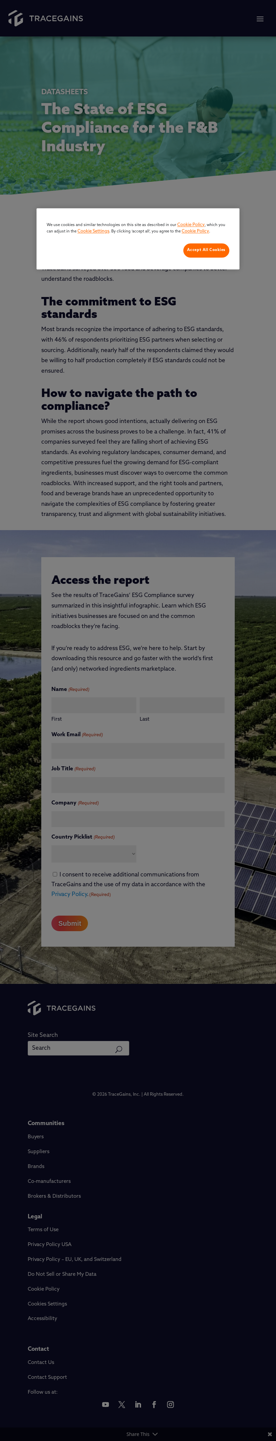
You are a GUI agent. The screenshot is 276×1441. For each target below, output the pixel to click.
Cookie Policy (191, 225)
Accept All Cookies (206, 250)
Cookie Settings (93, 231)
